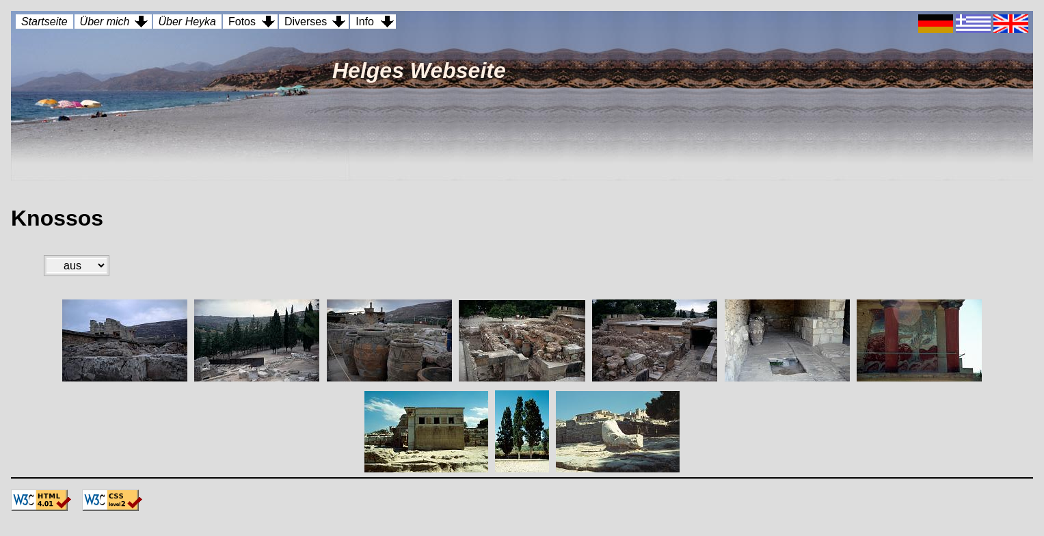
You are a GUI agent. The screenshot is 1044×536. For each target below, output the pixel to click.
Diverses (305, 21)
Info (365, 21)
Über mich (105, 21)
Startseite (44, 21)
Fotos (242, 21)
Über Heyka (187, 21)
